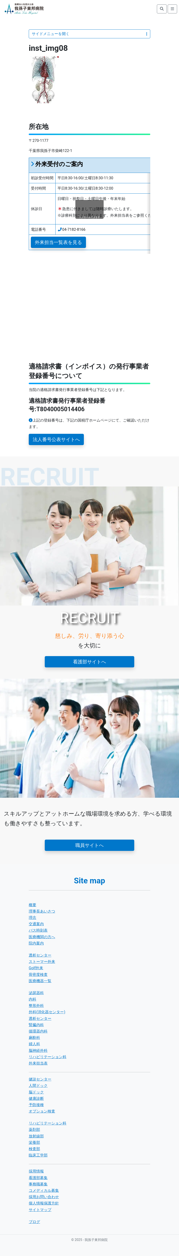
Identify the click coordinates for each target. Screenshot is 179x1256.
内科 (32, 999)
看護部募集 (38, 1178)
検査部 (34, 1149)
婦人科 (34, 1044)
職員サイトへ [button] (89, 845)
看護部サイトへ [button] (89, 662)
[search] (162, 8)
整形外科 (36, 1005)
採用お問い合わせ (44, 1197)
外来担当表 (38, 1063)
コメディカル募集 (44, 1190)
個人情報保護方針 (44, 1203)
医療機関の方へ (42, 937)
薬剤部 (34, 1129)
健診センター (40, 1079)
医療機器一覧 (40, 981)
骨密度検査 (38, 974)
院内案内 (36, 943)
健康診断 (36, 1098)
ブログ (34, 1222)
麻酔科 (34, 1037)
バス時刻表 (38, 930)
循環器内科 (38, 1031)
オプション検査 (42, 1111)
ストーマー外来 (42, 961)
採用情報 (36, 1171)
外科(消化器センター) (47, 1012)
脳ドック (36, 1092)
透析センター (40, 955)
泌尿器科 (36, 993)
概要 (32, 905)
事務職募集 (38, 1184)
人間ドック (38, 1085)
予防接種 (36, 1105)
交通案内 (36, 924)
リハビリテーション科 (47, 1057)
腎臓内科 (36, 1025)
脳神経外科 (38, 1050)
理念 (32, 917)
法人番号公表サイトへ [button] (56, 439)
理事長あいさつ (42, 911)
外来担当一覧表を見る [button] (58, 242)
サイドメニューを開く (89, 34)
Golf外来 (36, 968)
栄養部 (34, 1142)
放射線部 (36, 1136)
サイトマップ (40, 1210)
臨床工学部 (38, 1155)
